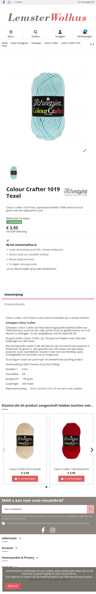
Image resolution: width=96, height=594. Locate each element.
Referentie (12, 218)
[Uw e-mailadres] (44, 509)
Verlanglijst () (85, 2)
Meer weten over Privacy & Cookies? (49, 579)
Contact (18, 2)
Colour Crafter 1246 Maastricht (71, 469)
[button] (46, 487)
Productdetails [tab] (14, 304)
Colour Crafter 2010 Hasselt (25, 469)
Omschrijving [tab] (13, 294)
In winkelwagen (24, 478)
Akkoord (12, 586)
